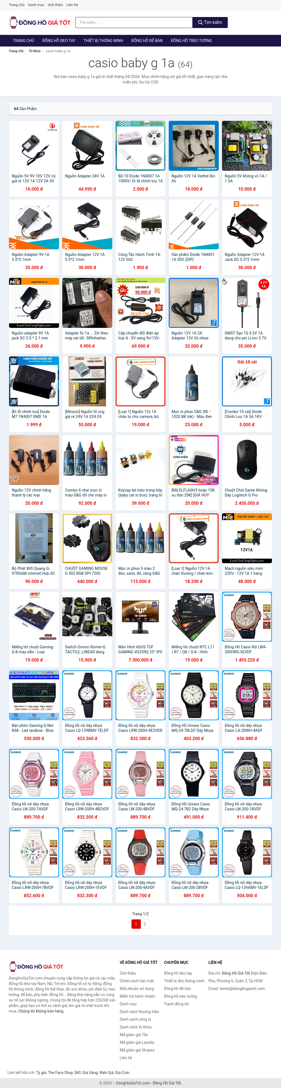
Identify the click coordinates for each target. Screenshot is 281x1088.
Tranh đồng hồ (176, 1004)
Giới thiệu (55, 5)
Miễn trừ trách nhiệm (137, 996)
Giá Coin (122, 1072)
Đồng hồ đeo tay (58, 40)
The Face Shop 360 (64, 1072)
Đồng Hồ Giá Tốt (167, 1083)
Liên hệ (72, 5)
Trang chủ (16, 5)
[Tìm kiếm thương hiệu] (134, 22)
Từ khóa (34, 51)
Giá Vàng (90, 1072)
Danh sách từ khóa (135, 1027)
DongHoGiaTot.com (133, 1083)
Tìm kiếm (210, 22)
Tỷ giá (41, 1072)
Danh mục (36, 5)
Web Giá (106, 1072)
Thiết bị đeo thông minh (184, 981)
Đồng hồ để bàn (147, 40)
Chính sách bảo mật (137, 981)
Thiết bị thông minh (103, 40)
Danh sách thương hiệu (139, 1011)
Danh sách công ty (135, 1019)
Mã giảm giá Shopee (137, 1050)
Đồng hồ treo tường (191, 40)
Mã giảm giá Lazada (137, 1042)
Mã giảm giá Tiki (134, 1035)
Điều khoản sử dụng (137, 988)
